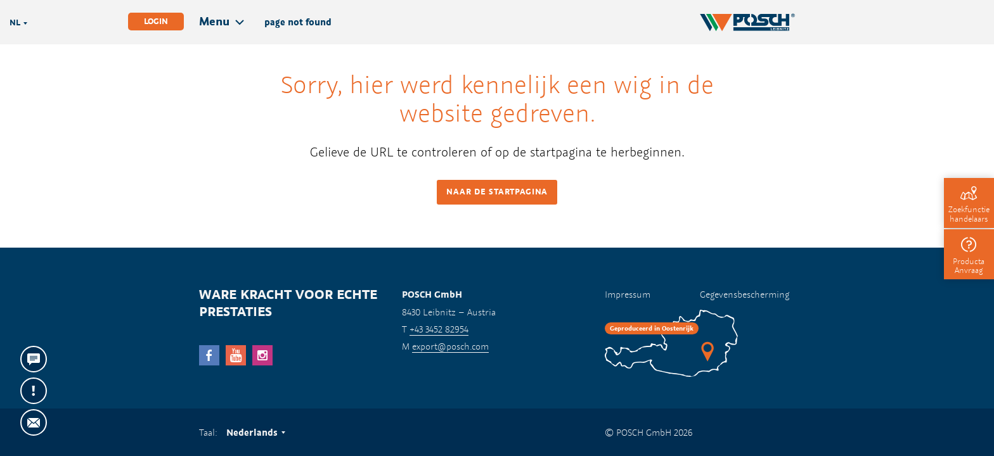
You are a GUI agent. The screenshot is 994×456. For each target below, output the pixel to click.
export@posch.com (450, 346)
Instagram (262, 355)
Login (156, 21)
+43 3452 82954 (439, 329)
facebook (209, 355)
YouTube (236, 355)
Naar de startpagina (497, 191)
